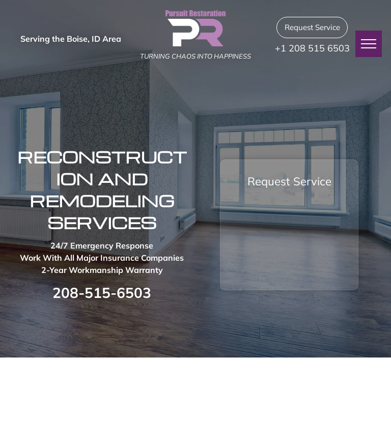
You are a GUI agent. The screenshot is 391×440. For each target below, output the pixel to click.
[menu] (368, 44)
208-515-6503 (101, 292)
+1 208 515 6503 (312, 48)
